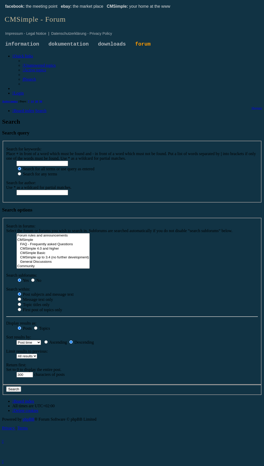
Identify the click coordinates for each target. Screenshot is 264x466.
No (36, 280)
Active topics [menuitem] (10, 101)
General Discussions (53, 262)
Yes (23, 280)
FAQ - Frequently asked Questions (53, 244)
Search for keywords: (24, 149)
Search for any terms (37, 174)
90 (40, 101)
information (22, 44)
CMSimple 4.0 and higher (53, 249)
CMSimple (53, 240)
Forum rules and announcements (53, 235)
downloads (112, 44)
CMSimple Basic (53, 253)
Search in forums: (21, 226)
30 (36, 101)
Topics (42, 328)
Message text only (35, 299)
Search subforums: (21, 275)
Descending (81, 342)
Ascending (55, 342)
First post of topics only (40, 310)
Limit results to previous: (27, 351)
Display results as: (21, 323)
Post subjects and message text (45, 294)
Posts (25, 328)
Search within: (18, 289)
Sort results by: (18, 337)
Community (53, 266)
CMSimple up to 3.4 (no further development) (53, 257)
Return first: (16, 365)
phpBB (28, 419)
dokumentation (68, 44)
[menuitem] (39, 65)
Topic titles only (34, 304)
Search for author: (21, 183)
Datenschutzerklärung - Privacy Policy (81, 33)
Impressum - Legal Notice (25, 33)
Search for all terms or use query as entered (56, 169)
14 (32, 101)
